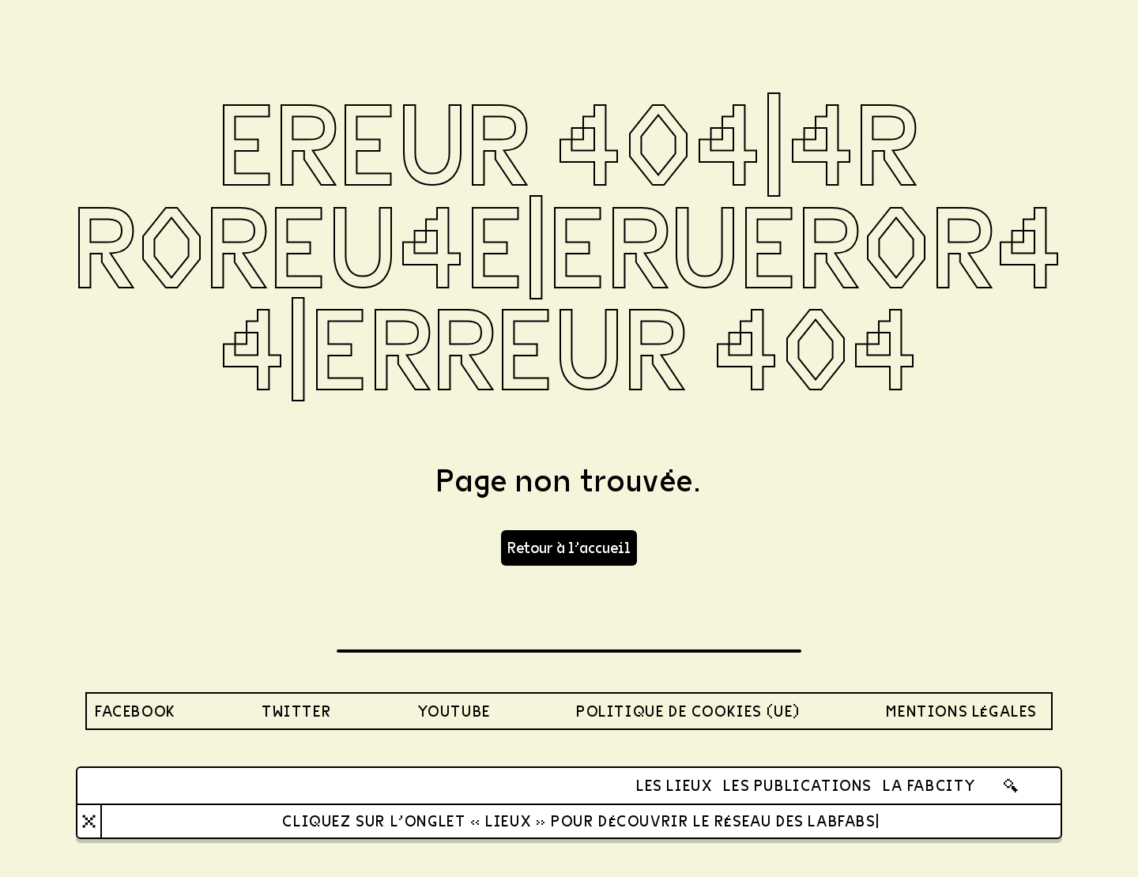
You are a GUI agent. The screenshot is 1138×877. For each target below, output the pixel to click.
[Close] (88, 821)
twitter (296, 711)
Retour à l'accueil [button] (569, 547)
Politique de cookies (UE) (688, 711)
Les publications (797, 785)
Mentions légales (961, 711)
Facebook (135, 711)
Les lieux (674, 785)
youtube (454, 711)
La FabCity (930, 785)
